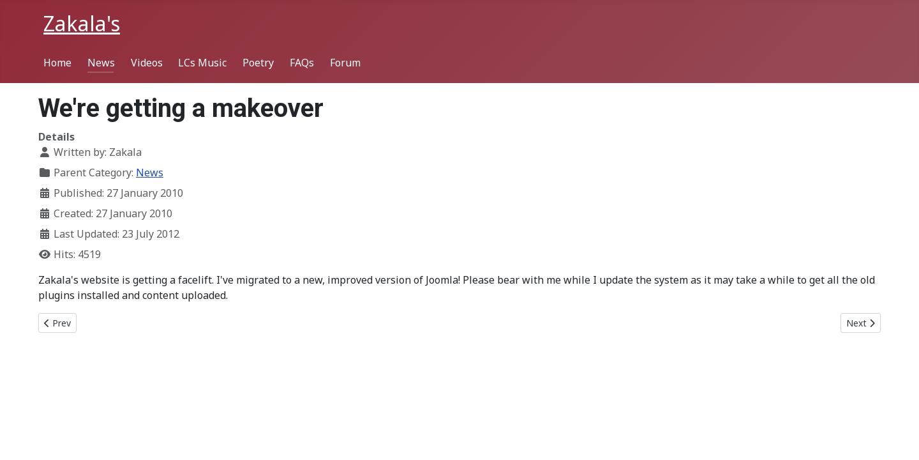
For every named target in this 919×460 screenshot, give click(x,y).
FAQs (302, 63)
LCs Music (202, 63)
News (101, 63)
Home (57, 63)
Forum (345, 63)
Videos (147, 63)
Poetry (258, 63)
